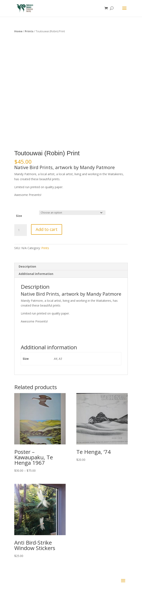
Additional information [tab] (36, 274)
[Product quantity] (20, 230)
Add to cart (46, 229)
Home (18, 31)
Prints (29, 31)
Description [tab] (27, 266)
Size (19, 216)
